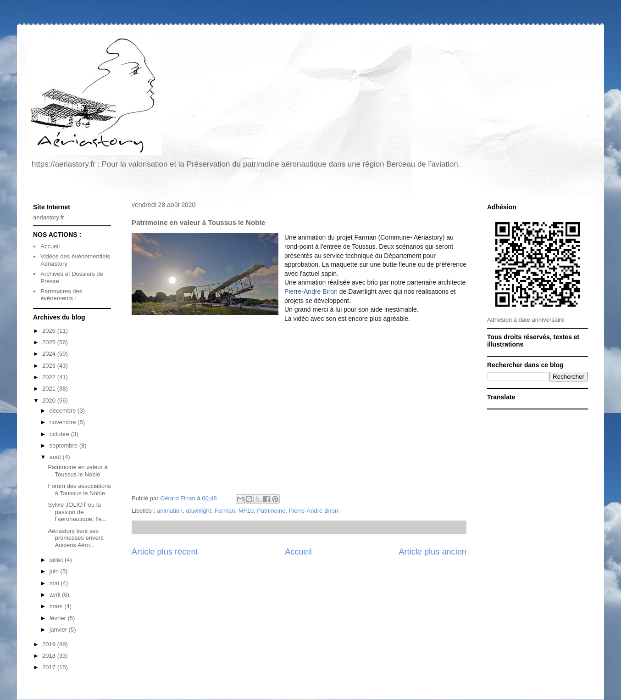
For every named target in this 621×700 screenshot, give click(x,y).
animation (170, 510)
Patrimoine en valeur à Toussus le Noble (77, 471)
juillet (57, 559)
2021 (49, 388)
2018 (49, 655)
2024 (49, 353)
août (56, 457)
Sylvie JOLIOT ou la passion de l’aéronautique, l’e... (77, 511)
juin (55, 571)
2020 (49, 400)
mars (57, 606)
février (59, 618)
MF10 (246, 510)
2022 (49, 377)
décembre (64, 410)
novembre (64, 422)
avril (56, 594)
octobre (60, 434)
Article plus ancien (432, 551)
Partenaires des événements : (61, 295)
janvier (59, 629)
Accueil (298, 551)
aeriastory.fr (48, 217)
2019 (49, 644)
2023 (49, 365)
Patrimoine (271, 510)
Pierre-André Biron (311, 291)
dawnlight (198, 510)
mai (55, 583)
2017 (49, 667)
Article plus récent (165, 551)
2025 (49, 342)
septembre (64, 445)
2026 (49, 330)
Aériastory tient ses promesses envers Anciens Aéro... (75, 538)
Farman (225, 510)
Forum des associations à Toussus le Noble (79, 489)
